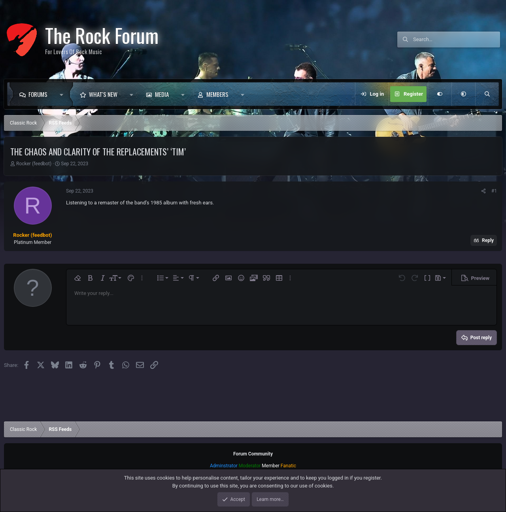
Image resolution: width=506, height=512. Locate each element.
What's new (103, 94)
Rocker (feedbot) (33, 163)
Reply (488, 240)
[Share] (483, 191)
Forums (37, 94)
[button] (63, 94)
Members (217, 94)
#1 (494, 191)
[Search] (456, 39)
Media (162, 94)
